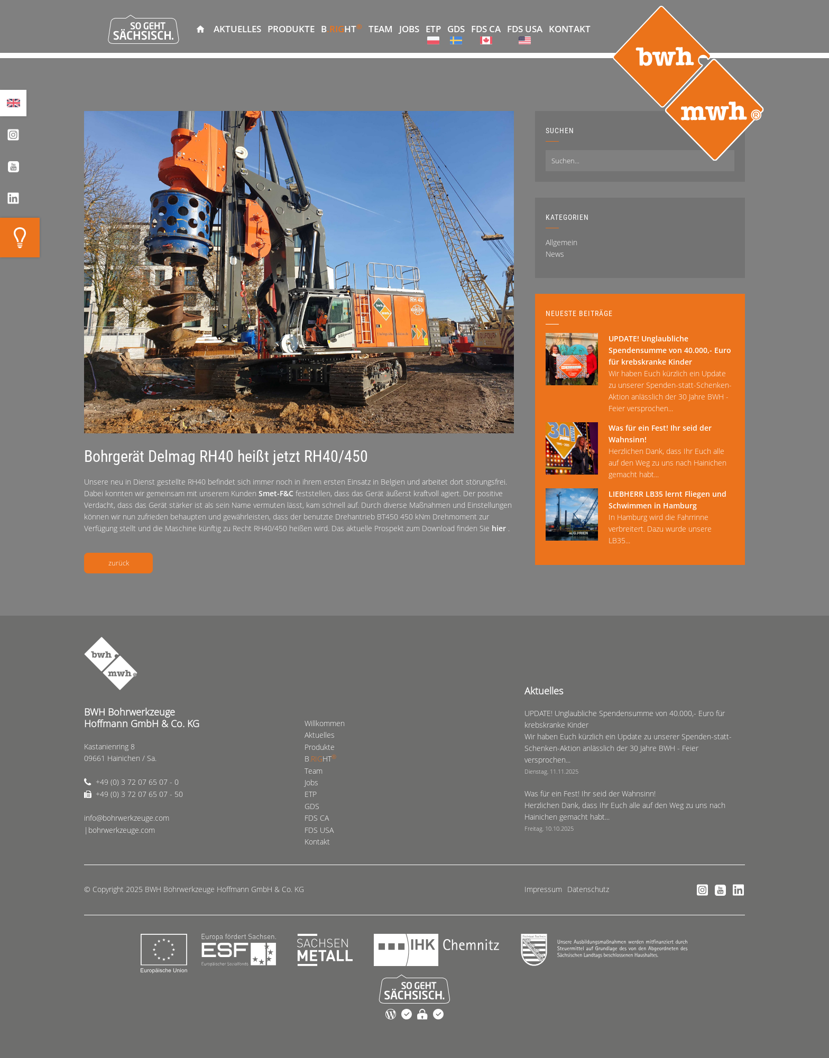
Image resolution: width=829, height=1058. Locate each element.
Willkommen (200, 29)
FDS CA (486, 29)
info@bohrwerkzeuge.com (126, 818)
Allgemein (561, 242)
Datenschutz (588, 889)
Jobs (409, 29)
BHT (341, 28)
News (555, 254)
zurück (118, 563)
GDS (456, 29)
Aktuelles (237, 29)
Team (381, 29)
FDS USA (524, 29)
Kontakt (570, 29)
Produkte (291, 29)
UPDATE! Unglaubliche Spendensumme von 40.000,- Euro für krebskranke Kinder (670, 350)
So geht (143, 29)
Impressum (543, 889)
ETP (433, 29)
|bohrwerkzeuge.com (119, 830)
